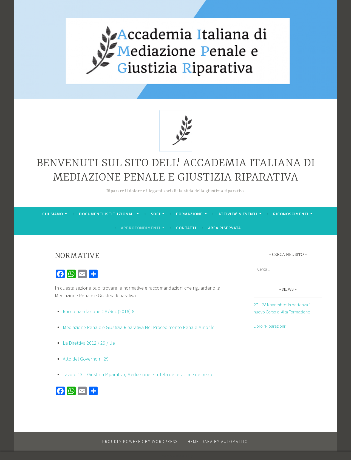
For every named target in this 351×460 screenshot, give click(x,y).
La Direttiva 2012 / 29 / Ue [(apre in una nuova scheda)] (89, 343)
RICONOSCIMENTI (290, 213)
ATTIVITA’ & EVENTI (238, 213)
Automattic (234, 441)
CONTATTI (186, 227)
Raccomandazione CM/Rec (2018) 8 (98, 311)
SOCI (155, 213)
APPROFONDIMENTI (140, 227)
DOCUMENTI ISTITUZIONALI (107, 213)
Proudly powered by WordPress (140, 441)
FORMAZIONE (189, 213)
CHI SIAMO (52, 213)
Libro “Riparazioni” (270, 326)
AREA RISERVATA (224, 227)
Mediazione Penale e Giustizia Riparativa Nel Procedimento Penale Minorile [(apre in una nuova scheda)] (138, 327)
